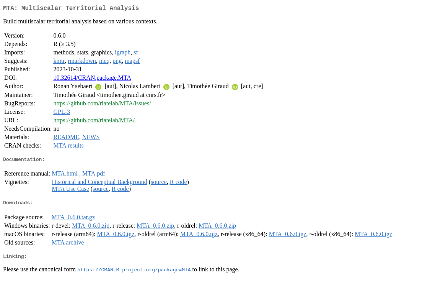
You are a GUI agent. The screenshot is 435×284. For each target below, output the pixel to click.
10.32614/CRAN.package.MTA (92, 79)
